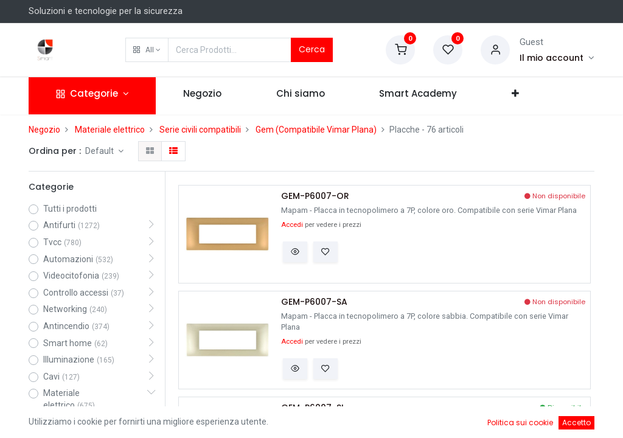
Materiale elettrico (110, 129)
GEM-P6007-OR (315, 196)
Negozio (44, 129)
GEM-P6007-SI (312, 408)
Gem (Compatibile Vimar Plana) (316, 129)
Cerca (312, 49)
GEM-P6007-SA (314, 302)
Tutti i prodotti (70, 209)
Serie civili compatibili (200, 129)
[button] (147, 50)
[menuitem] (202, 95)
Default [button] (100, 151)
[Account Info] (557, 57)
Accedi (292, 225)
